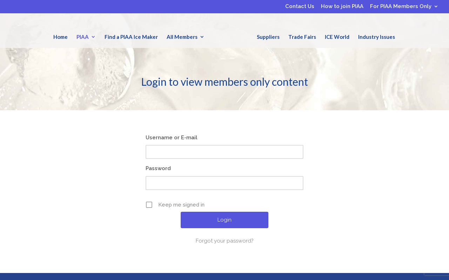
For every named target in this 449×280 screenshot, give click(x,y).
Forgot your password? (225, 241)
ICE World (337, 37)
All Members (182, 37)
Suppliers (268, 37)
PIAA (82, 37)
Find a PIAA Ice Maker (131, 37)
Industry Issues (376, 37)
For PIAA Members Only (400, 6)
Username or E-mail (171, 137)
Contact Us (299, 6)
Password (158, 168)
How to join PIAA (342, 6)
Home (60, 37)
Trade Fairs (302, 37)
